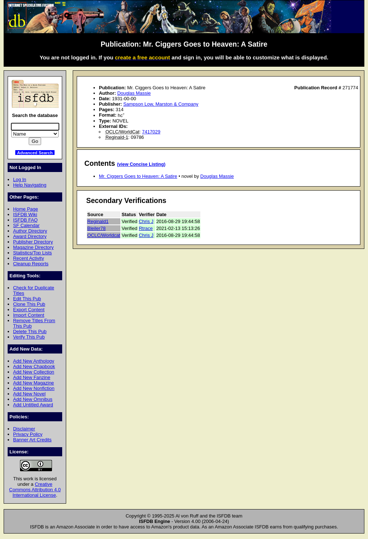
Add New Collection (33, 372)
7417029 (151, 131)
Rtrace (146, 228)
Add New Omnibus (32, 399)
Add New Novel (29, 394)
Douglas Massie (134, 93)
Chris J (146, 221)
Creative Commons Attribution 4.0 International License (35, 489)
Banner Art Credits (32, 439)
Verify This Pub (29, 337)
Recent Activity (28, 258)
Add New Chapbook (34, 366)
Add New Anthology (33, 361)
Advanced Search (35, 152)
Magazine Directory (33, 247)
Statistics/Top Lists (32, 252)
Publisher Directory (33, 242)
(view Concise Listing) (141, 164)
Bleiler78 (96, 228)
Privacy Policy (28, 434)
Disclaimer (24, 428)
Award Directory (30, 236)
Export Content (28, 309)
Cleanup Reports (30, 263)
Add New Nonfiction (34, 388)
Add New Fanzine (31, 377)
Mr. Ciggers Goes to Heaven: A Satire (138, 176)
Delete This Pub (30, 331)
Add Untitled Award (33, 404)
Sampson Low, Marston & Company (161, 104)
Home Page (25, 209)
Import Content (28, 315)
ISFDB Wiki (25, 214)
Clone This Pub (29, 304)
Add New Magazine (33, 383)
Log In (19, 179)
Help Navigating (29, 185)
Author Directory (30, 231)
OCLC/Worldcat (103, 235)
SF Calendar (26, 225)
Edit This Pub (27, 298)
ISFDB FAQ (25, 220)
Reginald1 (97, 221)
